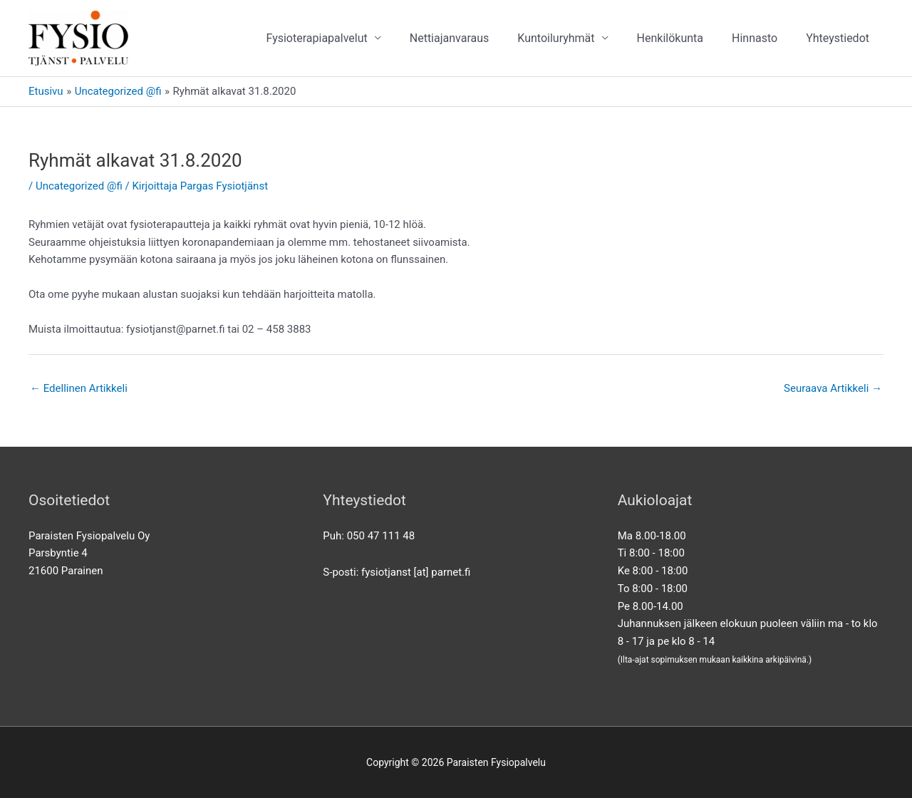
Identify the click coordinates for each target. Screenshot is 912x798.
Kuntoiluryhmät (555, 38)
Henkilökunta (670, 38)
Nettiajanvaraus (449, 38)
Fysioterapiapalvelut (316, 38)
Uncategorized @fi (79, 186)
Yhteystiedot (837, 38)
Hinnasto (754, 38)
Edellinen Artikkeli (79, 388)
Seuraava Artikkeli (833, 388)
